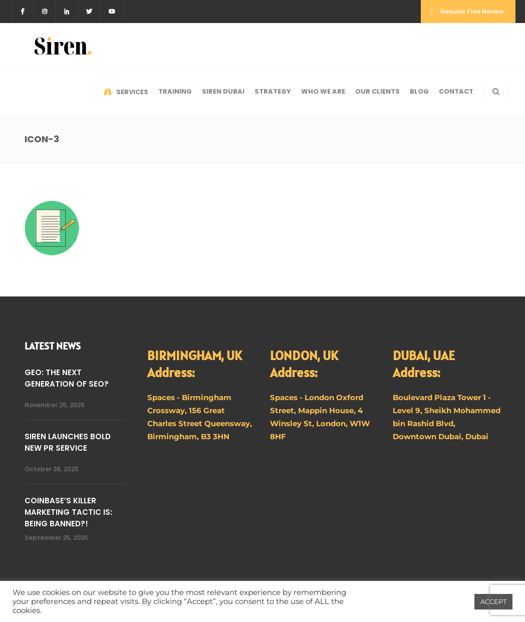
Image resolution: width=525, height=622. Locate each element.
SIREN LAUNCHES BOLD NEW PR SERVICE (68, 442)
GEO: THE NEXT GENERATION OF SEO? (67, 378)
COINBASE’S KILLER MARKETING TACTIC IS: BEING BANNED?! (68, 512)
